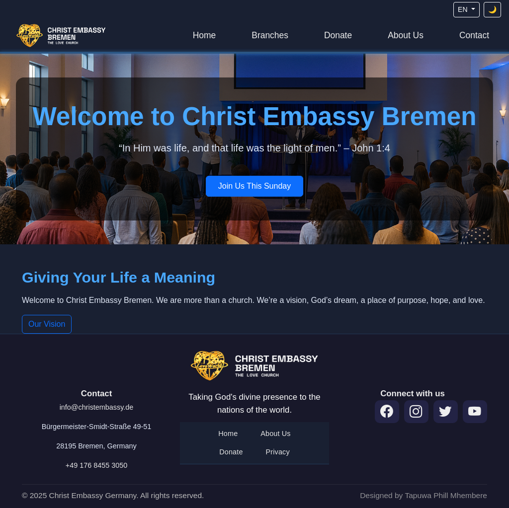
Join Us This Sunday (254, 186)
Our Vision (46, 324)
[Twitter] (445, 412)
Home (204, 35)
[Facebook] (387, 412)
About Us (406, 35)
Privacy (278, 452)
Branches (270, 35)
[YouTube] (475, 412)
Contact (474, 35)
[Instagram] (416, 412)
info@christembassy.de (97, 407)
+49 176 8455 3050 (96, 465)
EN (463, 9)
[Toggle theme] (492, 9)
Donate (338, 35)
